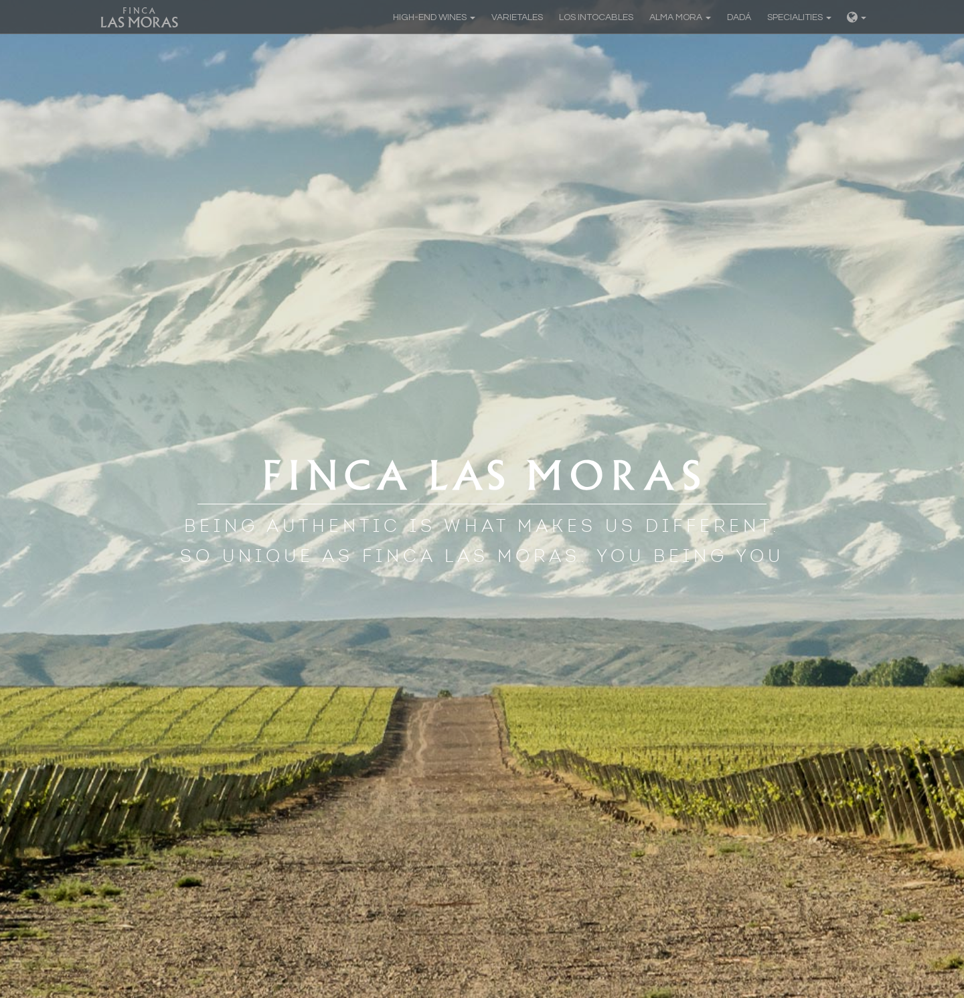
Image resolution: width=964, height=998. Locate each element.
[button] (856, 16)
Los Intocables (596, 17)
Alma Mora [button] (680, 17)
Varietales (517, 17)
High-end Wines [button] (434, 17)
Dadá (739, 17)
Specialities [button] (799, 17)
